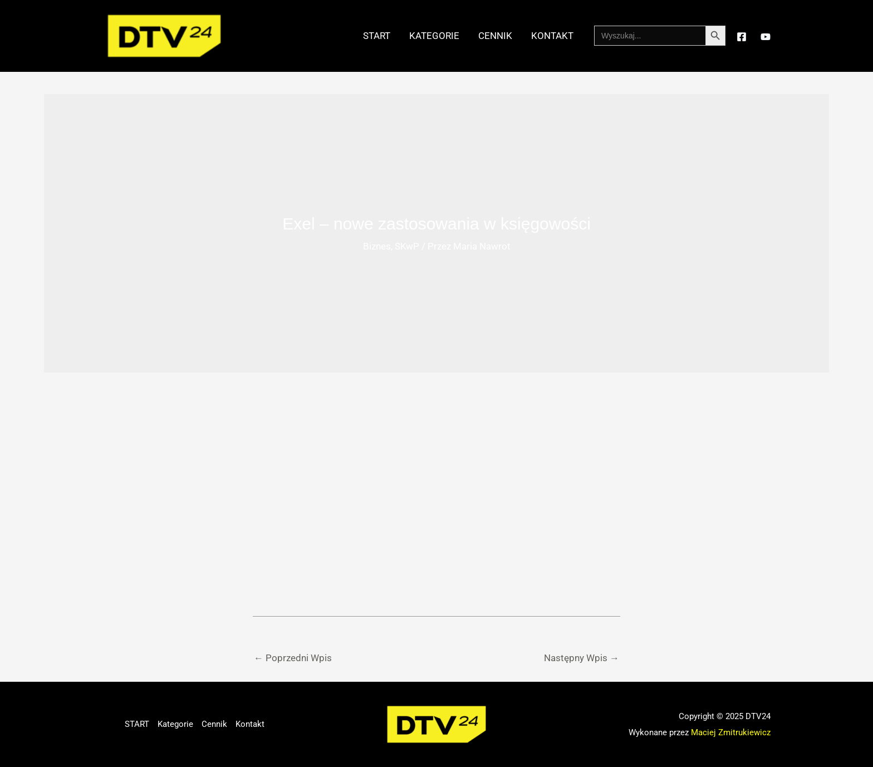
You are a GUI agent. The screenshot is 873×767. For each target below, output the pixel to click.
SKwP (407, 246)
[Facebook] (742, 37)
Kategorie (434, 35)
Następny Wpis (581, 657)
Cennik (495, 35)
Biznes (377, 246)
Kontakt (552, 35)
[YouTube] (766, 37)
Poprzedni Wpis (293, 657)
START (376, 35)
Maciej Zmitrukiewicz (731, 732)
